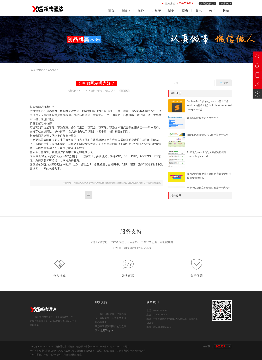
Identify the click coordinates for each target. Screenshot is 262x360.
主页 (33, 69)
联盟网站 (222, 346)
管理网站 (226, 3)
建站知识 (52, 69)
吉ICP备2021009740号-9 (116, 346)
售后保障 (196, 276)
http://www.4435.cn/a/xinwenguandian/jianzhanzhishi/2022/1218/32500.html (108, 183)
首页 (111, 10)
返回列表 (88, 195)
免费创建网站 (207, 3)
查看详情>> (106, 330)
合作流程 (59, 276)
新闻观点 (41, 69)
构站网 (208, 346)
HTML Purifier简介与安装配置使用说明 (207, 134)
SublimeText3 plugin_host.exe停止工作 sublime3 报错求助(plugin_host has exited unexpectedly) (209, 105)
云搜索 (124, 90)
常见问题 (128, 276)
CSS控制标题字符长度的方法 (202, 118)
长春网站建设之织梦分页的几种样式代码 (208, 187)
